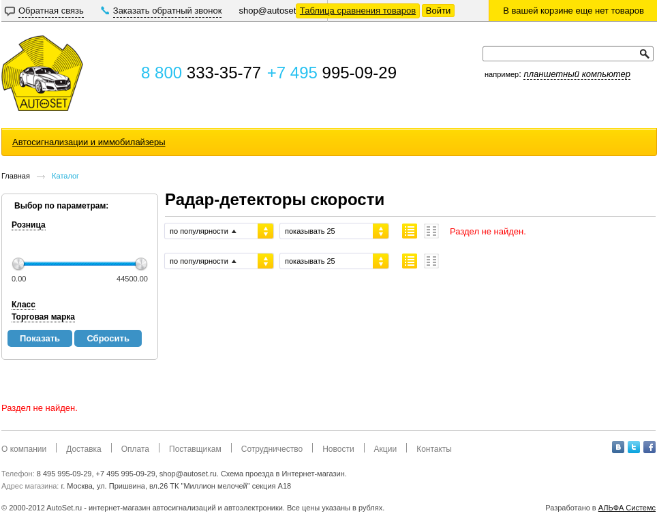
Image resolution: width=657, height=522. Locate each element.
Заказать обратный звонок (167, 10)
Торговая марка (43, 317)
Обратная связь (51, 10)
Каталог (65, 176)
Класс (23, 304)
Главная (15, 176)
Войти (438, 10)
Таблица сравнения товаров (358, 10)
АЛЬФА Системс (627, 508)
